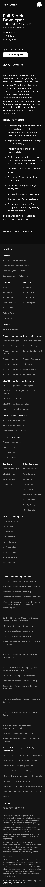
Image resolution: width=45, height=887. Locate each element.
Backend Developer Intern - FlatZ (19, 733)
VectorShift (25, 781)
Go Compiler (8, 526)
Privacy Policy (9, 303)
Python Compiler (30, 469)
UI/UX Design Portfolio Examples (18, 386)
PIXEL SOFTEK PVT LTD (13, 808)
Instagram (29, 303)
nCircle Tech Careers (28, 760)
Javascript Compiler (32, 494)
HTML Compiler (29, 510)
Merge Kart (8, 771)
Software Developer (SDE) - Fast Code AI (21, 586)
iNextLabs (27, 791)
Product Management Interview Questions (22, 341)
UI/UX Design (9, 447)
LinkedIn (28, 292)
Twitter (27, 287)
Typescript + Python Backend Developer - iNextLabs (22, 687)
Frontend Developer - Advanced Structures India (22, 713)
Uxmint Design (10, 781)
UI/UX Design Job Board (14, 399)
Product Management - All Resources (19, 374)
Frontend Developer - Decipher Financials (22, 597)
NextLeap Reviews (11, 329)
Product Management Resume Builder (20, 369)
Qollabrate (37, 776)
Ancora (6, 797)
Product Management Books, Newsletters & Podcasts (22, 352)
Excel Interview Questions (14, 425)
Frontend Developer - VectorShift (18, 631)
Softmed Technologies (13, 766)
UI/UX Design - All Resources (16, 409)
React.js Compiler (30, 505)
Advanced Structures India (28, 786)
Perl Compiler (9, 562)
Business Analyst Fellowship (15, 276)
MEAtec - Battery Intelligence (16, 776)
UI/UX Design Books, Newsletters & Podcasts (19, 392)
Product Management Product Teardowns (22, 359)
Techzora (19, 771)
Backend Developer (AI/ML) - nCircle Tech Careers (22, 739)
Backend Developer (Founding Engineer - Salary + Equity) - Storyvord (21, 619)
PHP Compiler (9, 537)
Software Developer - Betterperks (19, 675)
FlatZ (37, 791)
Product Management (12, 442)
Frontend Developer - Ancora (16, 592)
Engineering (8, 484)
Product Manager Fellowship (16, 260)
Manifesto (7, 292)
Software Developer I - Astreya (18, 626)
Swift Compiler (9, 547)
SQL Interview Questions (14, 420)
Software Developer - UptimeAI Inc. (19, 681)
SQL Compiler (29, 500)
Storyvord (30, 771)
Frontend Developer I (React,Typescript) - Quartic (22, 700)
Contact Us (8, 318)
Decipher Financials (12, 791)
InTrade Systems (34, 755)
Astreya (29, 766)
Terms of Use (9, 308)
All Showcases (9, 457)
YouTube (28, 297)
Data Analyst (9, 452)
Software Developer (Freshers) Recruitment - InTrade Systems (17, 726)
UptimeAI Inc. (10, 760)
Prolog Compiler (10, 557)
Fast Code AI (18, 755)
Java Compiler (29, 474)
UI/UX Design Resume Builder (16, 404)
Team (5, 287)
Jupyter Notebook (11, 521)
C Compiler (27, 479)
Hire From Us (9, 297)
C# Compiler (28, 489)
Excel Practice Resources (14, 431)
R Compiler (8, 531)
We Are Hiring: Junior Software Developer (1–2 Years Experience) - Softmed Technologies (22, 605)
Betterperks (8, 786)
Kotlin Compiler (10, 542)
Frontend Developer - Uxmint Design (19, 581)
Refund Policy (9, 313)
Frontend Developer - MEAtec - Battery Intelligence (20, 655)
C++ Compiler (29, 484)
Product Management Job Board (17, 364)
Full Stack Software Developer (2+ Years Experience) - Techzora (21, 669)
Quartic (6, 755)
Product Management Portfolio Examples (21, 346)
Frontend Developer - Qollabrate (18, 636)
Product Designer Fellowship (16, 265)
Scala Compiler (10, 552)
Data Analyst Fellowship (14, 271)
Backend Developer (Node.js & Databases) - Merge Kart (22, 642)
